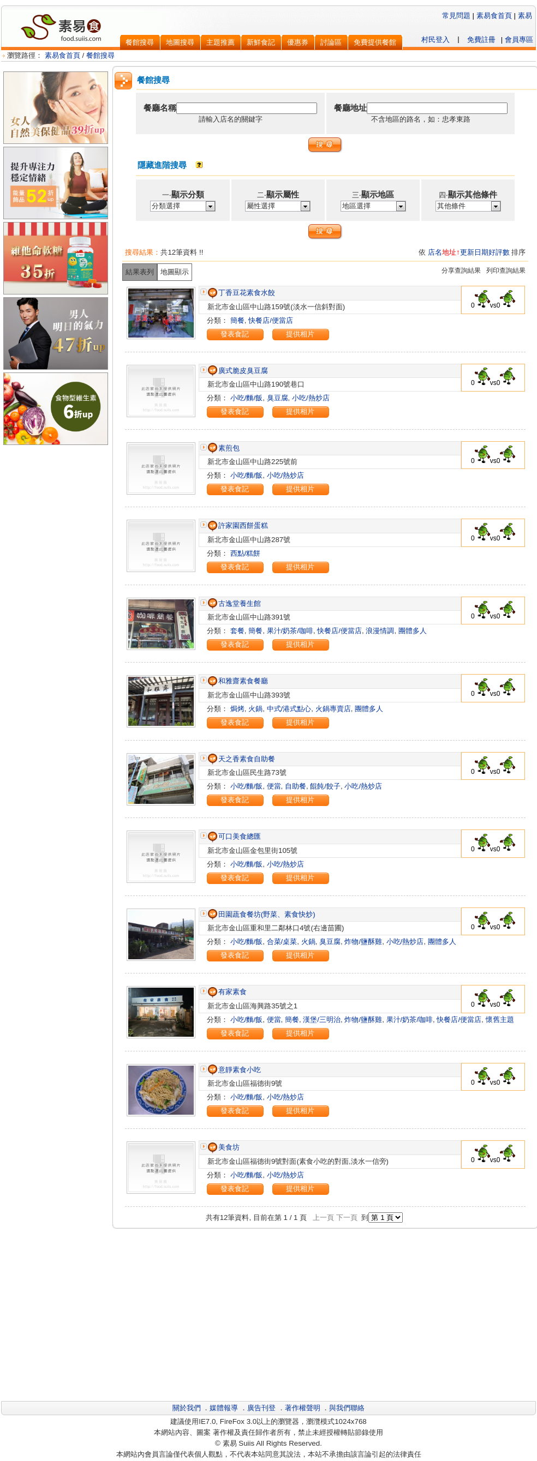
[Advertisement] (55, 502)
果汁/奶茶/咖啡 (290, 631)
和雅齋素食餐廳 (237, 681)
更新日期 (474, 252)
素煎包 (223, 448)
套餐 (237, 631)
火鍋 (255, 709)
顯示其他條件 (472, 194)
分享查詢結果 (461, 270)
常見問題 (456, 15)
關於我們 (186, 1408)
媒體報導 (224, 1408)
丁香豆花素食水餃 (241, 292)
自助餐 (295, 786)
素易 (525, 15)
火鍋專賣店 (333, 709)
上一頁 (323, 1217)
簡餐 (237, 320)
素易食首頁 (494, 15)
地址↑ (451, 252)
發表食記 (234, 334)
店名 (435, 252)
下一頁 (346, 1217)
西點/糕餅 (245, 553)
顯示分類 (187, 194)
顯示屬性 (282, 194)
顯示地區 (377, 194)
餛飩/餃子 (325, 786)
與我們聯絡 (347, 1408)
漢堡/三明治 (322, 1019)
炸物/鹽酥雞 (363, 941)
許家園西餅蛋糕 (237, 525)
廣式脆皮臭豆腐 (237, 370)
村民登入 (435, 39)
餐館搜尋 (100, 55)
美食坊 (223, 1147)
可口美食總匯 (234, 836)
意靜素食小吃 (234, 1070)
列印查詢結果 (506, 270)
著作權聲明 (302, 1408)
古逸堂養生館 (234, 603)
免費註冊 (481, 39)
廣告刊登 (261, 1408)
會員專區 (519, 39)
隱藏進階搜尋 (162, 165)
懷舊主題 (500, 1019)
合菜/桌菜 (282, 941)
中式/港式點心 (289, 709)
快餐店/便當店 (270, 320)
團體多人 (412, 631)
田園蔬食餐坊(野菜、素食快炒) (261, 914)
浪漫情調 (380, 631)
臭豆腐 (277, 398)
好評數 (499, 252)
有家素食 (227, 992)
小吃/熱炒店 (311, 398)
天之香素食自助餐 (241, 759)
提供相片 (300, 334)
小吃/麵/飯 (246, 398)
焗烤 (237, 709)
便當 (274, 786)
